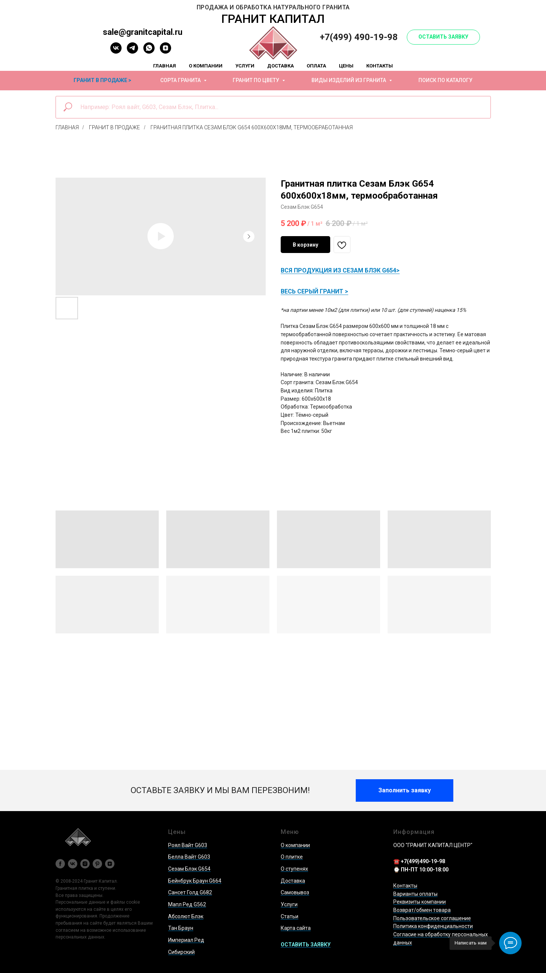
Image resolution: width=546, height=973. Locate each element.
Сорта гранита (181, 80)
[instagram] (85, 863)
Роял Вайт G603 (187, 845)
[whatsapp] (149, 51)
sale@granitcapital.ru (142, 32)
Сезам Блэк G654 (189, 869)
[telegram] (132, 51)
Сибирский (181, 952)
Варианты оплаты (415, 894)
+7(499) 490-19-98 (359, 37)
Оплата (316, 66)
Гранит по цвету (256, 80)
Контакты (379, 66)
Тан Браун (180, 928)
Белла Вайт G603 (189, 857)
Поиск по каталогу (445, 80)
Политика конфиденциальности (433, 926)
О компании (206, 66)
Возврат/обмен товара (422, 910)
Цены (346, 66)
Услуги (244, 66)
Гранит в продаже (114, 127)
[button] (443, 37)
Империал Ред (186, 940)
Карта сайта (296, 928)
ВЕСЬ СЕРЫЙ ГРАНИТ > (314, 291)
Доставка (280, 66)
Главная (164, 66)
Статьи (289, 916)
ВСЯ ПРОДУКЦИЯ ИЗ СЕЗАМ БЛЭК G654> (340, 270)
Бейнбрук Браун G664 (194, 881)
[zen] (165, 51)
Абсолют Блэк (185, 916)
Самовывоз (295, 892)
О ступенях (294, 869)
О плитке (292, 857)
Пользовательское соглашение (432, 918)
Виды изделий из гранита (349, 80)
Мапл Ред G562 (187, 904)
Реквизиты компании (419, 902)
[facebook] (60, 863)
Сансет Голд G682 (190, 892)
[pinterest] (97, 863)
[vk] (116, 51)
